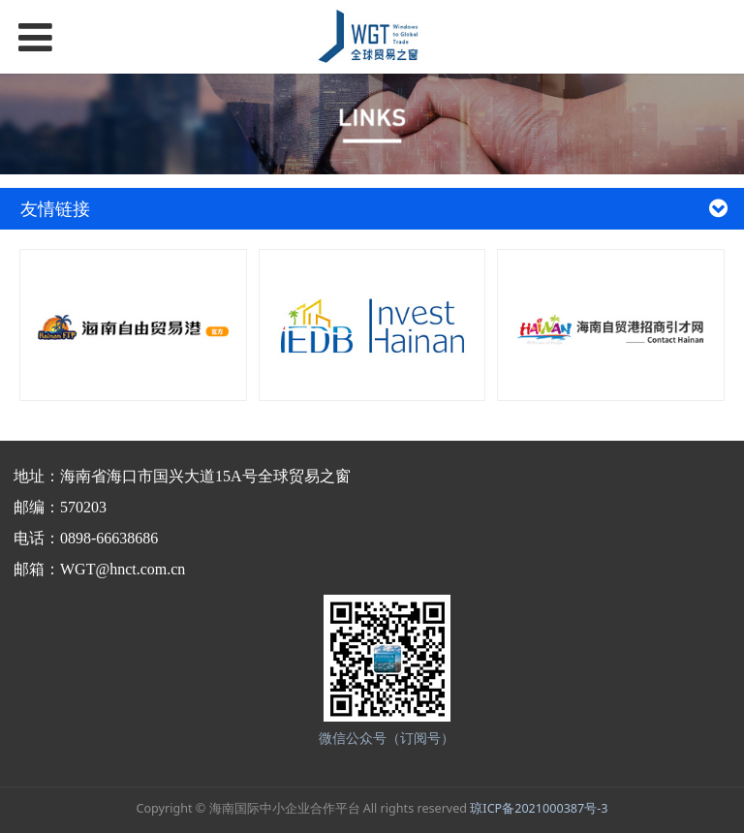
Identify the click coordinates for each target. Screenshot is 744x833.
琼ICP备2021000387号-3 (538, 808)
